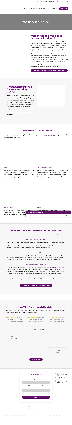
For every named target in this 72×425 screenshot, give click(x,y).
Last (43, 385)
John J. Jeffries (53, 267)
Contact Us (55, 8)
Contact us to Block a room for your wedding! (49, 70)
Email (36, 388)
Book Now (64, 8)
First (29, 385)
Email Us (62, 383)
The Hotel (26, 8)
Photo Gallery (45, 8)
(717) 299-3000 (64, 1)
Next (68, 336)
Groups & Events (35, 8)
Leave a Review (36, 359)
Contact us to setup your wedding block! (36, 285)
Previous (3, 336)
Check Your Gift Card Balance (55, 415)
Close (68, 215)
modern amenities (50, 135)
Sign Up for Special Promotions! (35, 212)
